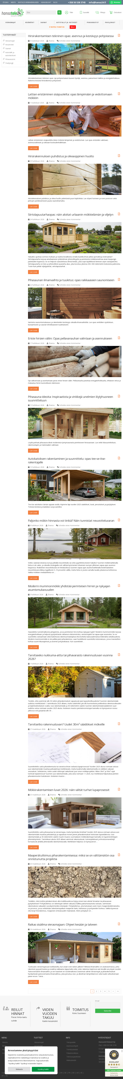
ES (7, 1076)
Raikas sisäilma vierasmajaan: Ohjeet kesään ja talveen (62, 924)
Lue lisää (33, 86)
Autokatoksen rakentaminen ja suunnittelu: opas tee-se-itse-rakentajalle (67, 460)
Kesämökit (29, 22)
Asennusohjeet (72, 1046)
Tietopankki (70, 1042)
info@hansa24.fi (97, 2)
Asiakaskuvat (46, 2)
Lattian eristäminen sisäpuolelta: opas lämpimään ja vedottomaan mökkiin (70, 96)
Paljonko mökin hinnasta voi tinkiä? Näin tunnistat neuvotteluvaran (71, 520)
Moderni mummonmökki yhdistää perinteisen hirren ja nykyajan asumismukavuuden (69, 588)
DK (61, 1073)
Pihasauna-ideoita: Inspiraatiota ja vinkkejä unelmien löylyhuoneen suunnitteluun (70, 398)
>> (118, 991)
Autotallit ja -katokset (66, 22)
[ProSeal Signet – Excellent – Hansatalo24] (114, 1059)
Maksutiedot (71, 1060)
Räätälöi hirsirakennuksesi (28, 2)
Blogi (4, 1046)
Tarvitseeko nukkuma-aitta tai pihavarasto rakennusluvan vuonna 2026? (70, 657)
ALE (73, 27)
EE (65, 1073)
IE (81, 1073)
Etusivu (6, 2)
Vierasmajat (10, 22)
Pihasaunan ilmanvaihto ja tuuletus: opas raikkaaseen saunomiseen (71, 280)
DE (73, 1073)
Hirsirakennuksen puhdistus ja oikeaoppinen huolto (61, 156)
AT (3, 1076)
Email (97, 1001)
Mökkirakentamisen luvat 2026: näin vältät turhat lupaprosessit (68, 790)
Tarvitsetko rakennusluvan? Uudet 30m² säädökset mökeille (66, 724)
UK (77, 1073)
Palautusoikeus (72, 1053)
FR (69, 1073)
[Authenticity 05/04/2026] (114, 1074)
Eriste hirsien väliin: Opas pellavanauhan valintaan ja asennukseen (70, 338)
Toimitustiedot (72, 1049)
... (66, 266)
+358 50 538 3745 (77, 2)
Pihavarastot (93, 22)
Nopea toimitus (56, 27)
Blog (55, 2)
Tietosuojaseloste (73, 1057)
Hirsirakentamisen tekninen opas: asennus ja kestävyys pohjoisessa (71, 36)
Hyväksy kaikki (43, 1069)
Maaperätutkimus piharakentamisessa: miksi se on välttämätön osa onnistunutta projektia (71, 857)
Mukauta (19, 1069)
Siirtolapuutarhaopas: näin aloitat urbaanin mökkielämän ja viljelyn (70, 214)
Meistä (13, 2)
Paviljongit (110, 22)
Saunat (43, 22)
